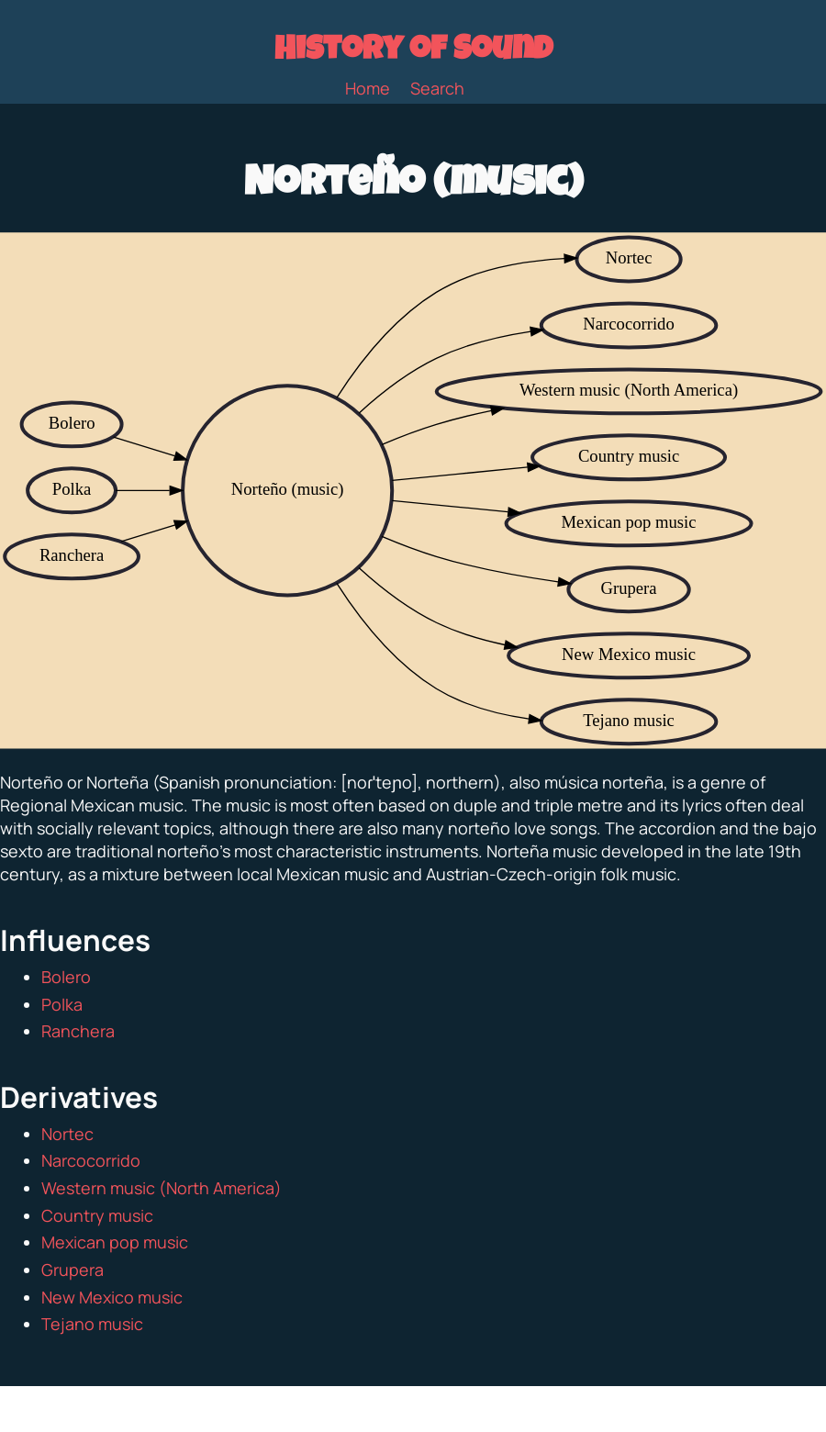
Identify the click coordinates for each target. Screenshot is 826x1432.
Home (367, 88)
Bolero (66, 977)
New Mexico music (112, 1297)
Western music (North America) (161, 1188)
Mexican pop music (114, 1242)
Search (437, 88)
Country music (97, 1215)
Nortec (67, 1134)
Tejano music (92, 1324)
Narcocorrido (90, 1160)
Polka (62, 1004)
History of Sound (413, 52)
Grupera (72, 1270)
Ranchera (78, 1031)
